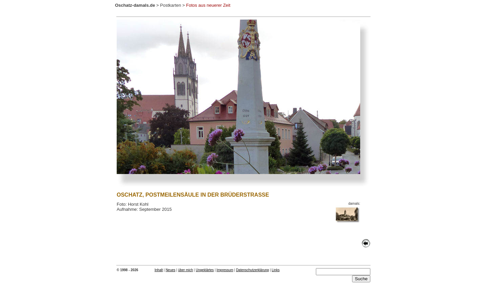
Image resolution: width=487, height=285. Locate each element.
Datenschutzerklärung (252, 270)
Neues (171, 270)
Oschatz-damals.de (135, 5)
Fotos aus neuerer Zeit (208, 5)
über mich (185, 270)
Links (275, 270)
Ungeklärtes (205, 270)
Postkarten (170, 5)
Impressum (224, 270)
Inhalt (159, 270)
